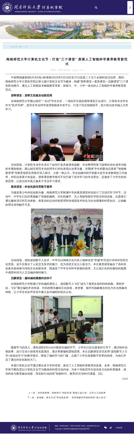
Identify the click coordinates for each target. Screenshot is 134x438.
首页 (20, 51)
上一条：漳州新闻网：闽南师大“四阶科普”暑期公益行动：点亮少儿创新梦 (67, 397)
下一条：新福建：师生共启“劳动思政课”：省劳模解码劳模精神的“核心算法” (67, 402)
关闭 (125, 383)
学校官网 (119, 432)
